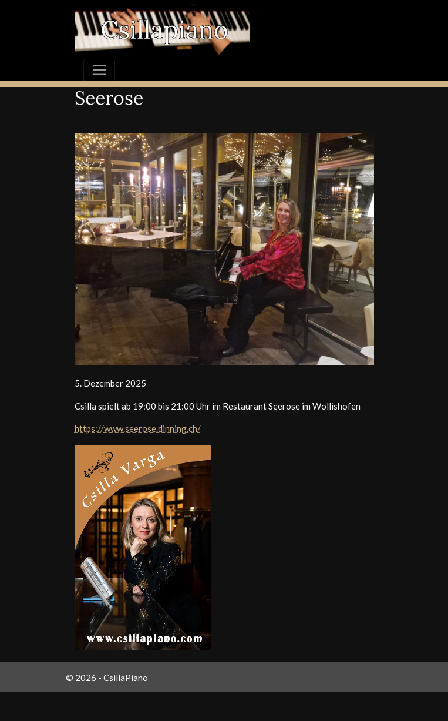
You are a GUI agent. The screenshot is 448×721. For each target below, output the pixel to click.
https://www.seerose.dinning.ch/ (138, 428)
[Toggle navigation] (99, 70)
